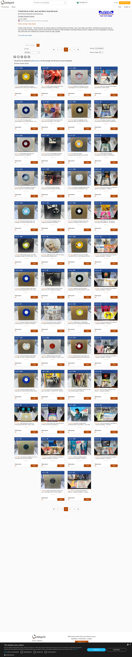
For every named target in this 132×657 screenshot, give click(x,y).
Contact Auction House (26, 16)
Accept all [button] (96, 649)
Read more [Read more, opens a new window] (75, 649)
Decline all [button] (116, 649)
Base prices (36, 61)
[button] (44, 655)
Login (116, 2)
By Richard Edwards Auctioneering (30, 14)
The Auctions (5, 7)
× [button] (130, 644)
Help (119, 7)
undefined (39, 640)
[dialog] (66, 650)
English (127, 7)
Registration (124, 2)
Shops (13, 7)
